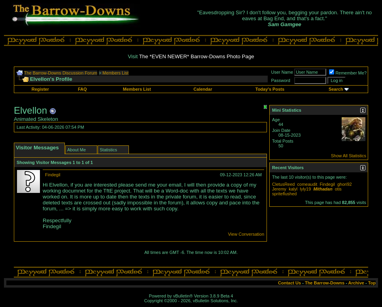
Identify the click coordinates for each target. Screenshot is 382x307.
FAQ (82, 89)
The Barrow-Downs (324, 282)
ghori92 (344, 184)
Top (372, 282)
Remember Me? (348, 73)
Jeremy (279, 189)
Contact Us (289, 282)
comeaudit (307, 184)
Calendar (202, 89)
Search (336, 89)
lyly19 (305, 189)
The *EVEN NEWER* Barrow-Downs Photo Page (196, 56)
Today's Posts (269, 89)
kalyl (293, 189)
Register (40, 89)
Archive (356, 282)
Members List (115, 73)
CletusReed (283, 184)
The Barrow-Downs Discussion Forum (60, 73)
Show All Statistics (348, 155)
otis (338, 189)
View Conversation (246, 234)
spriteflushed (284, 193)
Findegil (53, 174)
